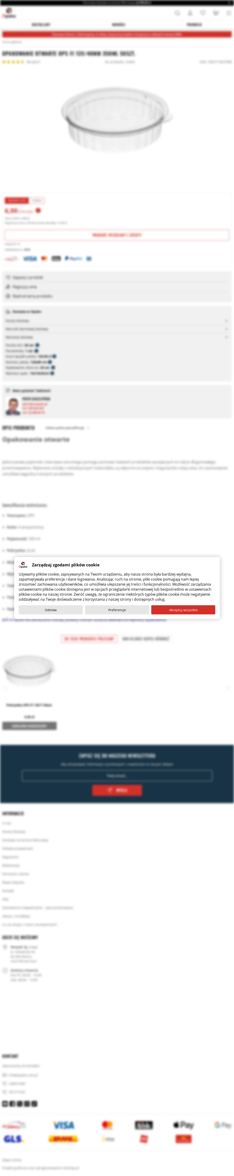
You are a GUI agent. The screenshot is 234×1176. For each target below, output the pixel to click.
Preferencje (117, 610)
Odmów (51, 610)
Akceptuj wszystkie (183, 610)
